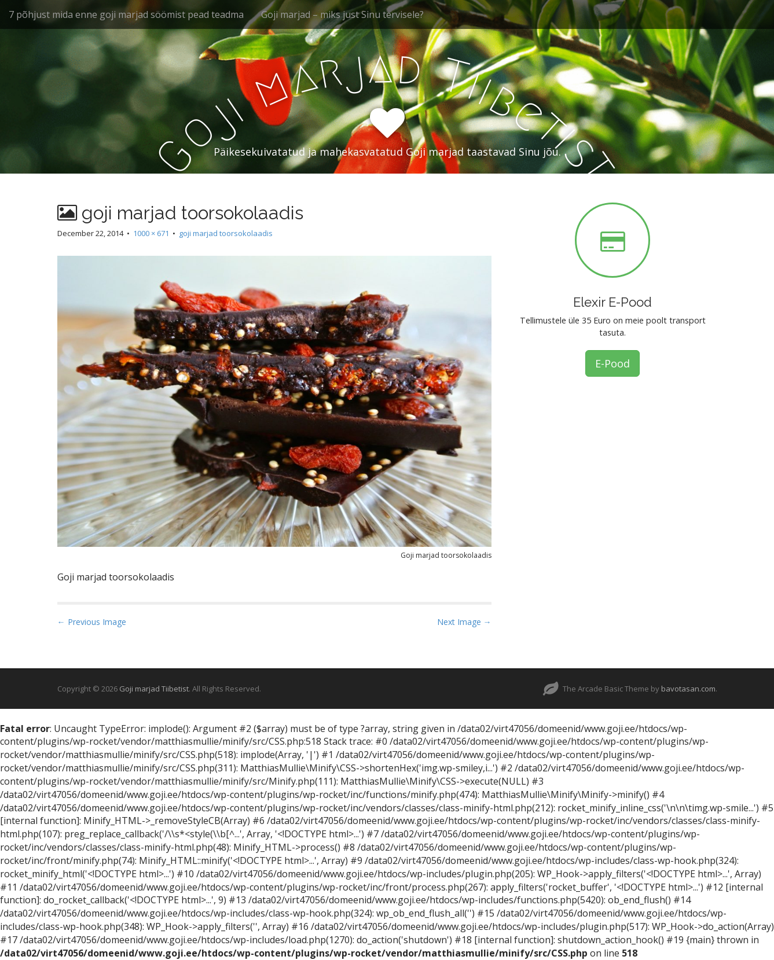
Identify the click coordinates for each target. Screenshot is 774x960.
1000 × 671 (151, 233)
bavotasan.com (688, 688)
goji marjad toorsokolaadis (226, 233)
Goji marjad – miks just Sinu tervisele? (342, 14)
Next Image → (464, 621)
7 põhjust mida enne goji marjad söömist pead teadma (126, 14)
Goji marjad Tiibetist (154, 688)
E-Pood (612, 363)
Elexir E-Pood (612, 302)
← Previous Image (91, 621)
